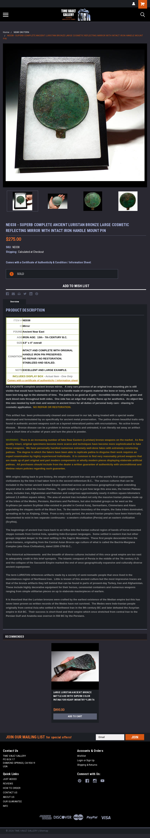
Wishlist (81, 756)
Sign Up (90, 760)
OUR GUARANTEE (12, 801)
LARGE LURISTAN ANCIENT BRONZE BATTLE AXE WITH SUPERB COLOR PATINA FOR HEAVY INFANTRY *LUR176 (73, 696)
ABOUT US (8, 797)
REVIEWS (8, 783)
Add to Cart (75, 716)
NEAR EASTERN (21, 32)
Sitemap (43, 830)
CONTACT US (10, 792)
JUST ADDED (10, 779)
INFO (5, 806)
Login (80, 760)
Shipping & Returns (87, 765)
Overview (14, 301)
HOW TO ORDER (12, 788)
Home (6, 32)
